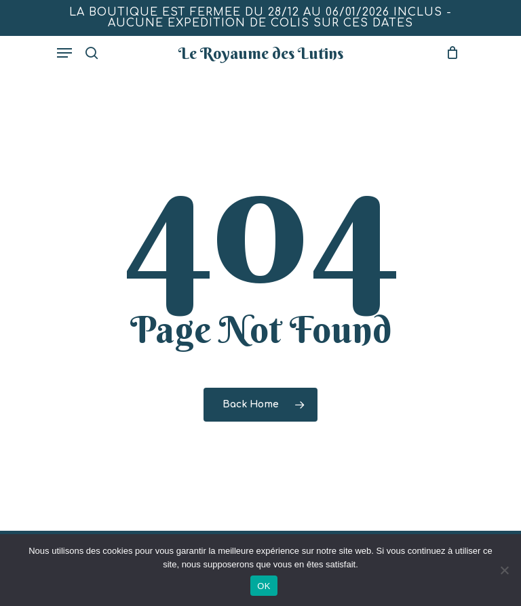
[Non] (504, 570)
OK (263, 586)
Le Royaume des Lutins (260, 53)
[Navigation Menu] (64, 53)
